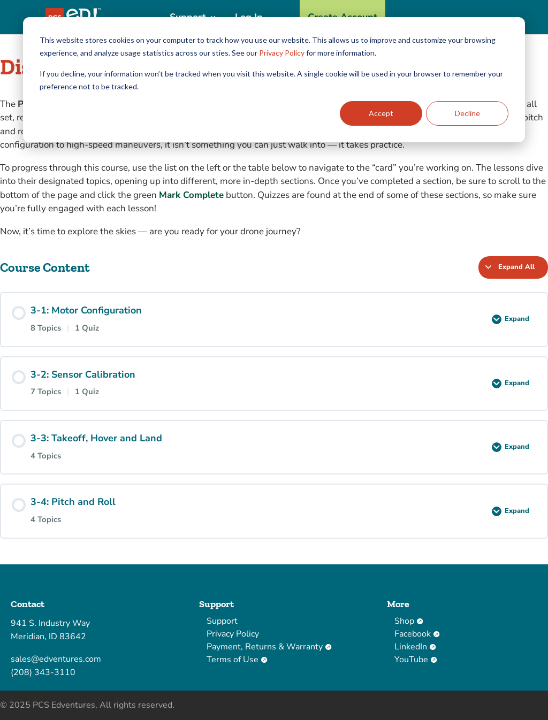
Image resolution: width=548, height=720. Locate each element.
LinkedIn (415, 647)
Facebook (416, 634)
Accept (381, 113)
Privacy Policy (282, 52)
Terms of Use (237, 659)
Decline (467, 113)
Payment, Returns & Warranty (269, 647)
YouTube (415, 659)
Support (222, 621)
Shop (408, 621)
